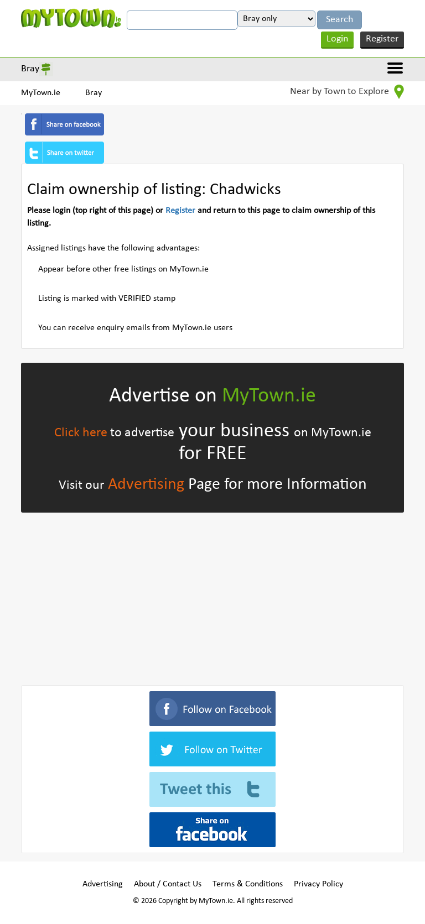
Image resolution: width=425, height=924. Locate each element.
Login (337, 39)
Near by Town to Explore (347, 92)
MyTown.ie (40, 92)
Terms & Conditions (247, 884)
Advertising (146, 484)
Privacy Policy (318, 884)
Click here (80, 433)
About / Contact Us (167, 884)
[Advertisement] (212, 596)
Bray (30, 69)
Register (382, 39)
